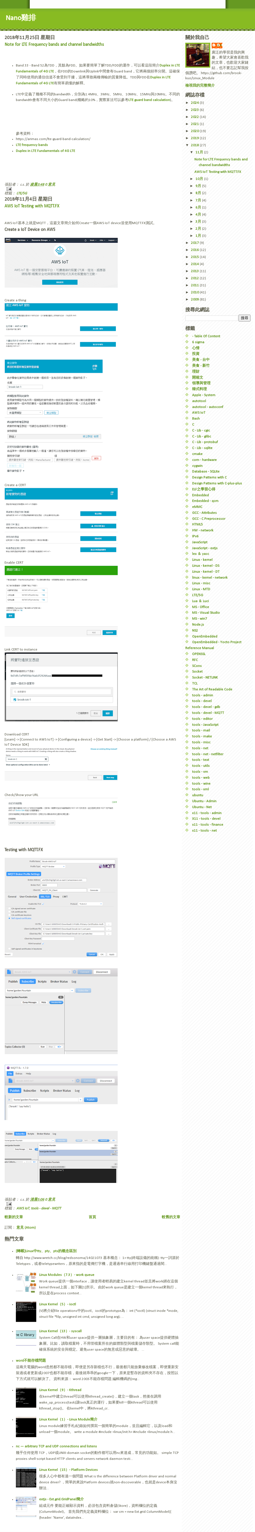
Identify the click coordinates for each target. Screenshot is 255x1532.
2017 (195, 243)
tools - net (200, 748)
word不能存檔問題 (31, 1361)
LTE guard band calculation (149, 100)
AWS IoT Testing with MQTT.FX (32, 206)
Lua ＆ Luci (200, 601)
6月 (199, 207)
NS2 (195, 630)
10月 (200, 179)
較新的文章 (14, 1217)
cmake (197, 454)
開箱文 (197, 377)
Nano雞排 (21, 18)
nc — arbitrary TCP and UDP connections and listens (56, 1446)
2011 (195, 285)
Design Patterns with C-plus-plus (217, 483)
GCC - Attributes (204, 513)
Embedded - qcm (205, 501)
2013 (195, 271)
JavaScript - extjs (205, 548)
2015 (195, 257)
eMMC (197, 507)
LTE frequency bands (32, 145)
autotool (199, 401)
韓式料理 (199, 389)
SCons (197, 666)
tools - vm (200, 772)
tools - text (200, 760)
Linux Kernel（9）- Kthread (60, 1390)
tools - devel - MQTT (46, 1208)
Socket (197, 671)
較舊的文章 (171, 1217)
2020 (195, 131)
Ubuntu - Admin (204, 801)
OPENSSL (198, 654)
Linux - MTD (201, 589)
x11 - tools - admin (207, 813)
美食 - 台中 (201, 360)
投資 (195, 354)
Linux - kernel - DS (205, 566)
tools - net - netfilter (207, 754)
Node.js (198, 624)
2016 (195, 250)
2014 (195, 264)
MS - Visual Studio (206, 613)
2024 (195, 103)
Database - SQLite (206, 471)
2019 (195, 138)
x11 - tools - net (204, 830)
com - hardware (204, 460)
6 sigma (198, 342)
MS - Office (200, 607)
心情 (195, 348)
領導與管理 (201, 383)
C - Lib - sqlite (202, 448)
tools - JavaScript (205, 725)
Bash (196, 418)
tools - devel (202, 701)
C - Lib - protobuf (205, 442)
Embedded (200, 495)
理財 (195, 372)
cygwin (197, 466)
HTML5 (197, 524)
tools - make (202, 736)
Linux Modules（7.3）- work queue (66, 1275)
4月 (199, 214)
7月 (199, 200)
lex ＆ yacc (200, 554)
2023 (195, 110)
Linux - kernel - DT (206, 572)
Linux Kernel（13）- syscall (60, 1331)
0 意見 (50, 184)
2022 (195, 117)
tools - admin (202, 695)
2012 (195, 278)
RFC (195, 660)
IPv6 (195, 536)
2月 (199, 229)
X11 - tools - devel (206, 819)
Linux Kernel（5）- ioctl (57, 1304)
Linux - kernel (202, 560)
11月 (200, 152)
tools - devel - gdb (206, 707)
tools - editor (202, 719)
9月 (199, 186)
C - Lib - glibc (201, 436)
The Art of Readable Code (212, 689)
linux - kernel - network (210, 578)
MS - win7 (199, 619)
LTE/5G (21, 193)
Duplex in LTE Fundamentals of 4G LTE (45, 151)
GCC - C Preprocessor (208, 519)
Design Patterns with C (209, 477)
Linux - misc (201, 583)
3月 (199, 222)
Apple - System (203, 395)
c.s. (219, 45)
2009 (195, 299)
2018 (195, 145)
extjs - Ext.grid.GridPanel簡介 (61, 1499)
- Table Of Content (206, 336)
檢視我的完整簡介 (200, 85)
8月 (199, 193)
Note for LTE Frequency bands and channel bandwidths (54, 44)
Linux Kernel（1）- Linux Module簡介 (68, 1419)
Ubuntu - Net (202, 807)
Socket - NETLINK (205, 677)
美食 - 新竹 (201, 366)
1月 (199, 236)
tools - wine (201, 784)
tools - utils (201, 766)
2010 (195, 292)
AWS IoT (22, 1208)
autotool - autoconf (207, 407)
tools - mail (201, 730)
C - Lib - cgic (201, 430)
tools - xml (200, 789)
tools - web (201, 778)
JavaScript (199, 542)
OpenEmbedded (204, 636)
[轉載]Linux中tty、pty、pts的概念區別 (46, 1251)
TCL (194, 683)
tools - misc (201, 742)
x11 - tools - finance (207, 825)
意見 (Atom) (26, 1228)
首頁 (92, 1217)
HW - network (202, 530)
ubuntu (197, 795)
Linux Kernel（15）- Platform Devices (68, 1470)
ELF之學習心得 (203, 489)
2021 (195, 124)
